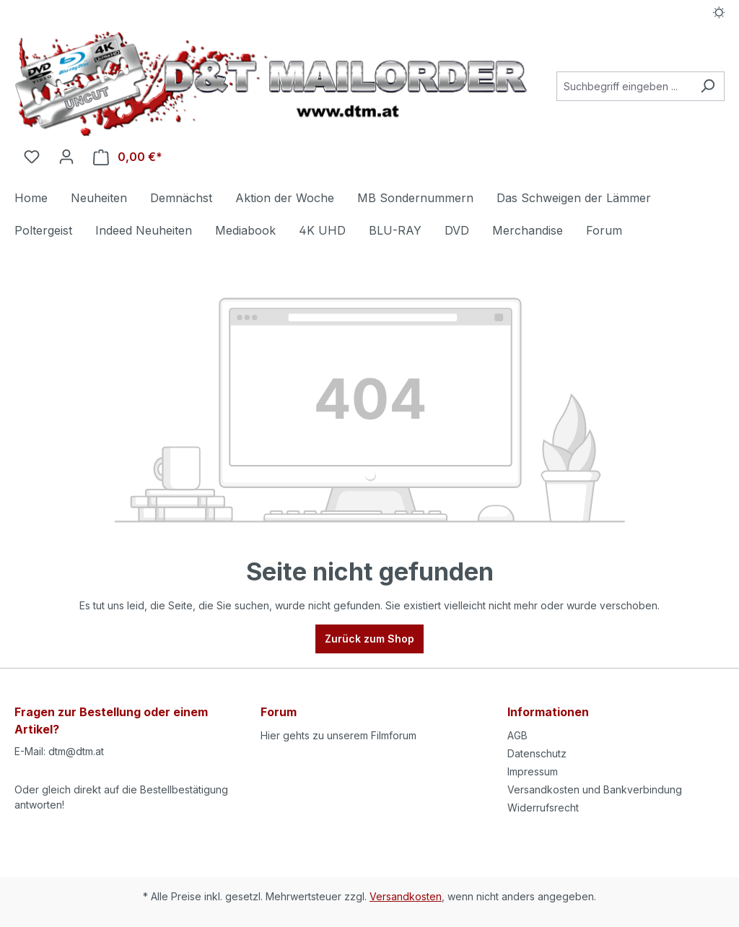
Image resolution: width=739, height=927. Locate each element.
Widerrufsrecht (543, 807)
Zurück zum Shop (369, 638)
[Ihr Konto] (66, 156)
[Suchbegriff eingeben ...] (623, 86)
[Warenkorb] (128, 157)
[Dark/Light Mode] (719, 12)
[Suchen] (708, 86)
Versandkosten (406, 896)
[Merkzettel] (31, 156)
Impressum (532, 771)
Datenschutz (537, 753)
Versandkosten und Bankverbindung (594, 789)
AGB (517, 735)
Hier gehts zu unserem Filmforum (338, 735)
